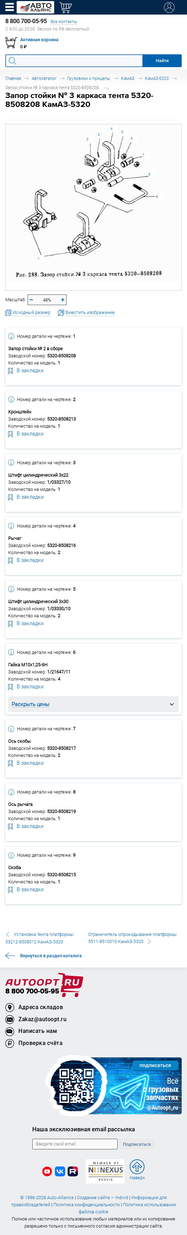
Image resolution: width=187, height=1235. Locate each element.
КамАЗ (127, 78)
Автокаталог (44, 78)
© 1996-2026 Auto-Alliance (47, 1198)
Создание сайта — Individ (102, 1198)
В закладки (26, 370)
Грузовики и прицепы (88, 78)
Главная (13, 78)
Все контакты (64, 21)
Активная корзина (39, 40)
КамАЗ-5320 (157, 78)
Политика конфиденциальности (86, 1205)
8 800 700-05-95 (32, 991)
